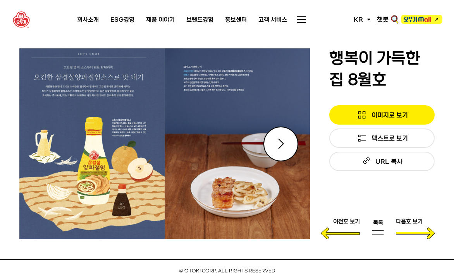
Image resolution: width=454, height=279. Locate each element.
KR (358, 19)
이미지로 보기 (389, 115)
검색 (394, 19)
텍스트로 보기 (389, 138)
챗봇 (383, 19)
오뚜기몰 (417, 20)
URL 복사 (388, 161)
